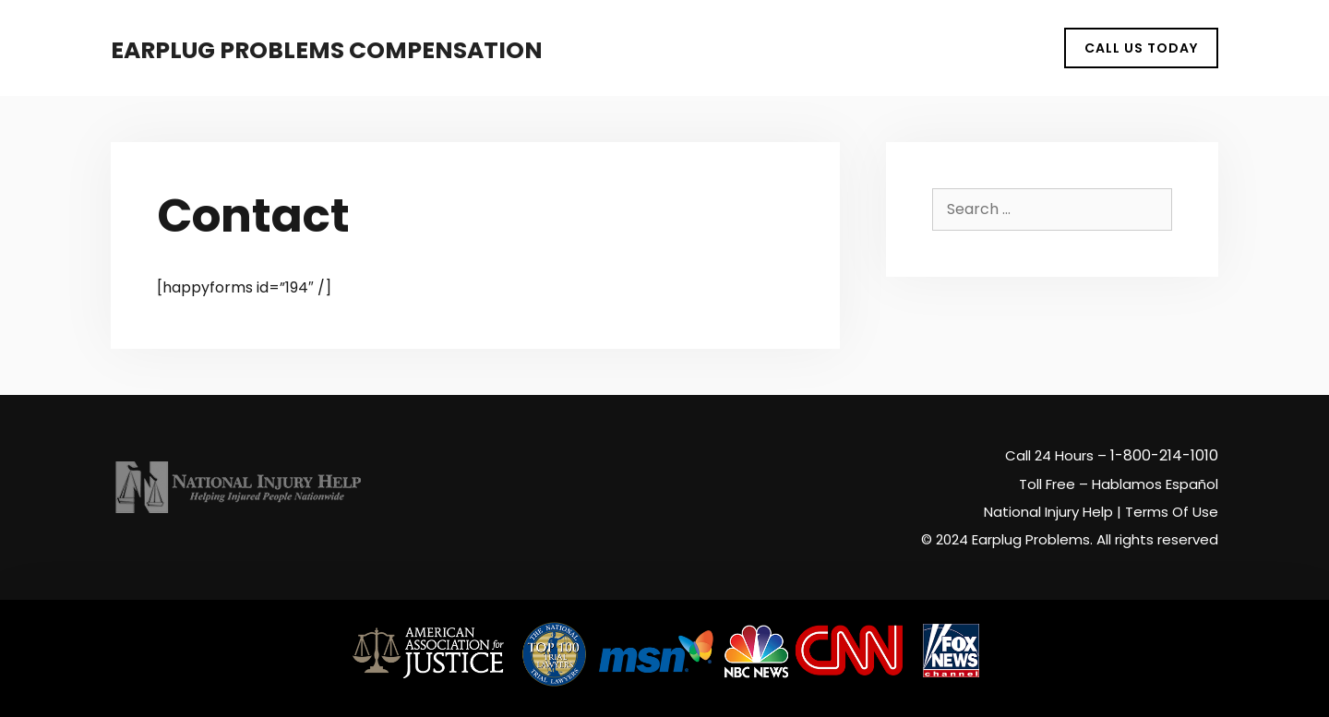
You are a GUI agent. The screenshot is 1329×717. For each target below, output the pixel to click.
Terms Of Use (1171, 511)
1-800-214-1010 (1164, 455)
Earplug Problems (1031, 539)
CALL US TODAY (1141, 48)
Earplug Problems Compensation (327, 50)
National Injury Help (1048, 511)
